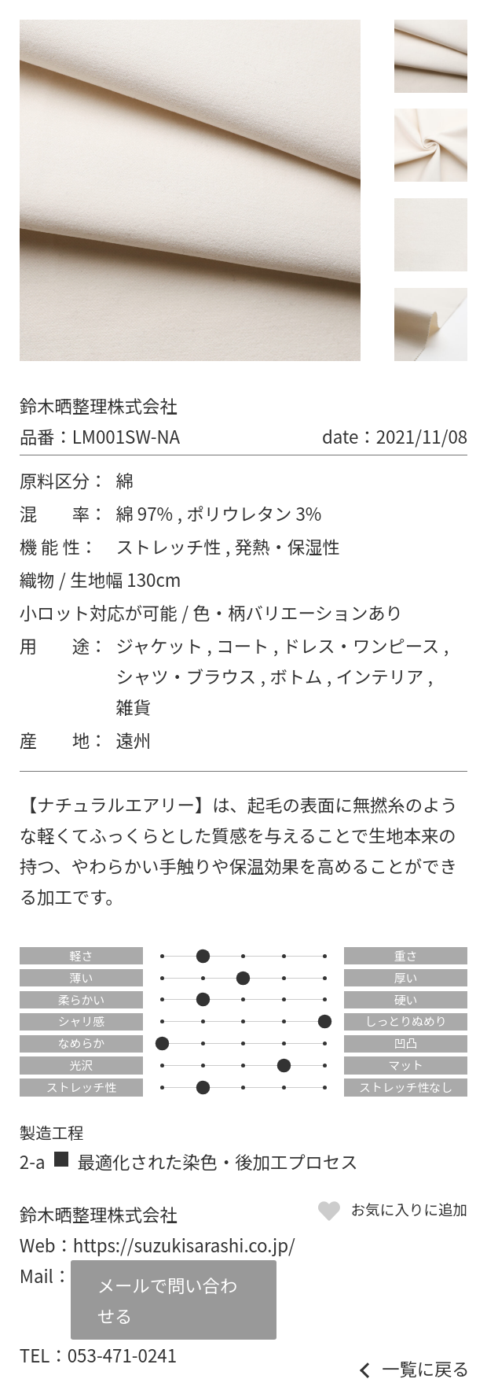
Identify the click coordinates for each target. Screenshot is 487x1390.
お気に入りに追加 (408, 1208)
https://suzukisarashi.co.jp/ (184, 1244)
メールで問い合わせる (167, 1300)
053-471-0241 (122, 1354)
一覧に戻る (426, 1368)
